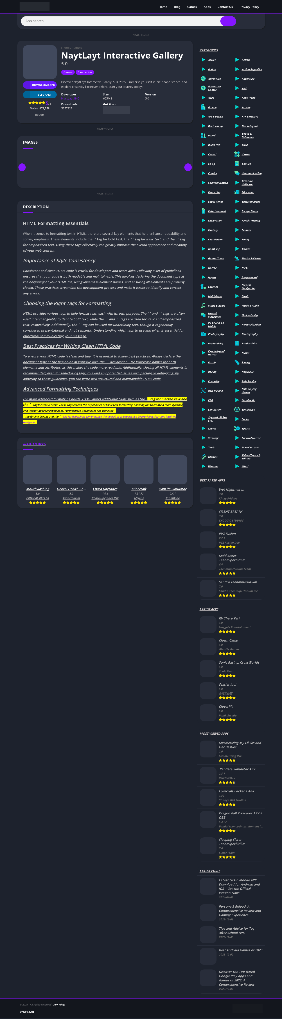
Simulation (85, 73)
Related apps (34, 445)
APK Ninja (59, 1006)
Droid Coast (27, 1013)
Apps (207, 7)
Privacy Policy (249, 7)
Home (163, 7)
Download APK (39, 86)
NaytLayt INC (70, 100)
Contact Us (225, 7)
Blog (177, 7)
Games (192, 7)
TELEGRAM (37, 96)
